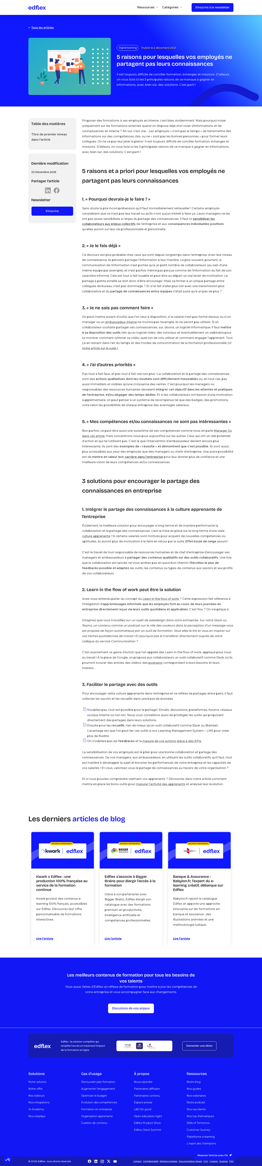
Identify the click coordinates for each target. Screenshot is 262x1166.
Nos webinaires (196, 1095)
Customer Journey (198, 1129)
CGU (205, 1161)
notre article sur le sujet (99, 348)
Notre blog (194, 1082)
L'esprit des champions (201, 1143)
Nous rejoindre (143, 1082)
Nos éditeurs (36, 1095)
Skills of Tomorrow (198, 1123)
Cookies (214, 1161)
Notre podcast (196, 1102)
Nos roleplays (36, 1116)
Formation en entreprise (96, 1109)
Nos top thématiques (200, 1116)
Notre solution (37, 1082)
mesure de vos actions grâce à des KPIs (171, 741)
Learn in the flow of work (161, 599)
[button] (7, 1159)
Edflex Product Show (147, 1123)
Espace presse (143, 1102)
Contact (137, 1161)
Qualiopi (223, 1161)
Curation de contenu (94, 1123)
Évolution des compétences (99, 1102)
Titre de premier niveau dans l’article (49, 137)
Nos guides (194, 1088)
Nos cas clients (196, 1109)
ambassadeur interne (121, 322)
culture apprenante (96, 536)
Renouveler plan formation (98, 1082)
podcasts (155, 662)
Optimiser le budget (94, 1095)
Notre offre (35, 1088)
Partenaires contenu (147, 1095)
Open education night (148, 1116)
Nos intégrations (38, 1102)
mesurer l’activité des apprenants (160, 784)
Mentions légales (168, 1161)
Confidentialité (150, 1161)
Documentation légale (190, 1161)
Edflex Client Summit (147, 1129)
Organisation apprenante (97, 1116)
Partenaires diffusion (147, 1088)
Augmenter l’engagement (98, 1088)
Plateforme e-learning (201, 1136)
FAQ (231, 1161)
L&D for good (142, 1109)
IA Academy (36, 1109)
